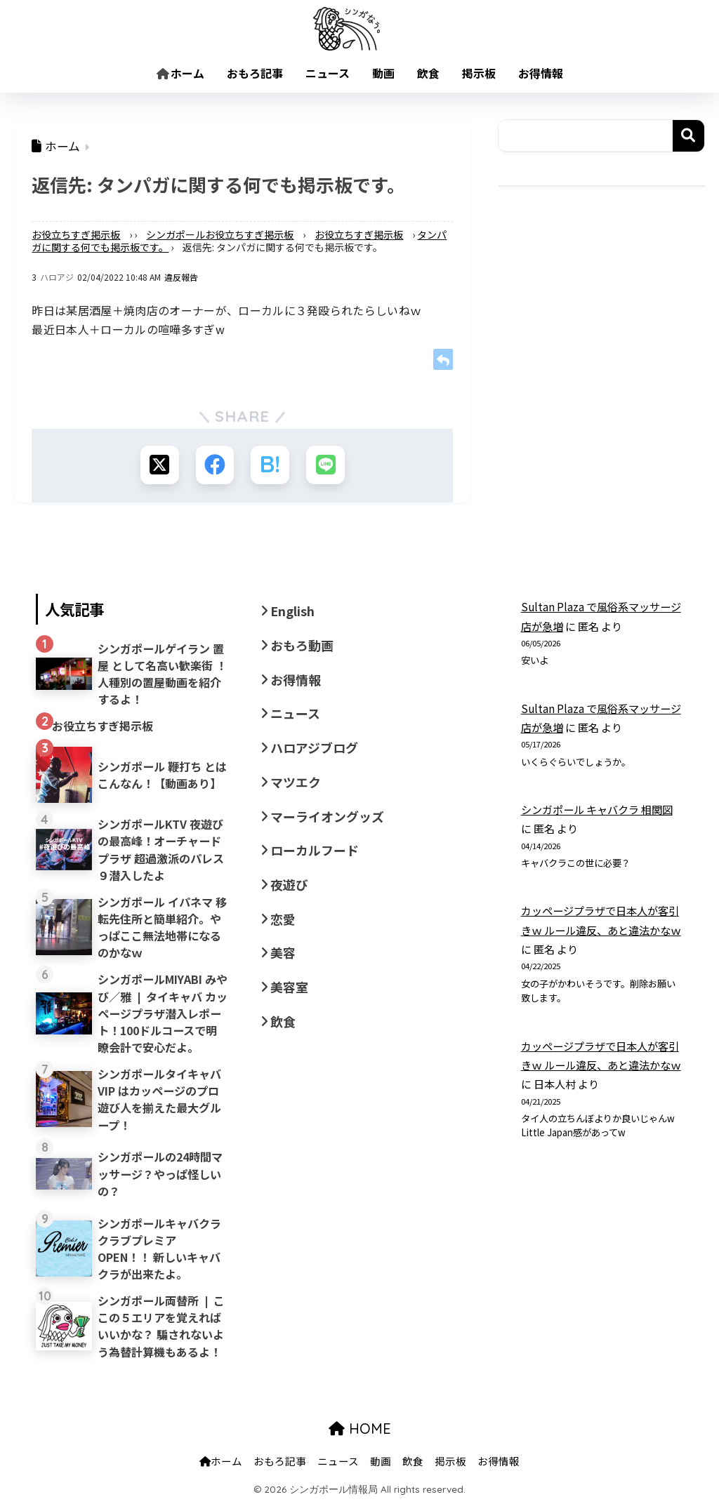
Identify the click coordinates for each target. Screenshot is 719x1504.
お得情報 (540, 73)
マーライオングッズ (327, 816)
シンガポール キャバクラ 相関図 (597, 809)
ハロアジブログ (314, 747)
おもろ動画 (302, 645)
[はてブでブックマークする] (270, 465)
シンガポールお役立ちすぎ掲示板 (219, 234)
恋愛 (283, 919)
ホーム (180, 73)
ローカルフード (314, 850)
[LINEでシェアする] (325, 465)
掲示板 (479, 73)
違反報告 (181, 277)
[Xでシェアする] (159, 465)
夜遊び (289, 884)
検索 (688, 136)
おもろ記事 (255, 73)
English (292, 610)
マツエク (295, 782)
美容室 (289, 987)
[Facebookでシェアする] (214, 465)
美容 (283, 952)
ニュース (327, 73)
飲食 (428, 73)
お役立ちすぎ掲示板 (76, 234)
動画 (383, 73)
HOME (360, 1429)
